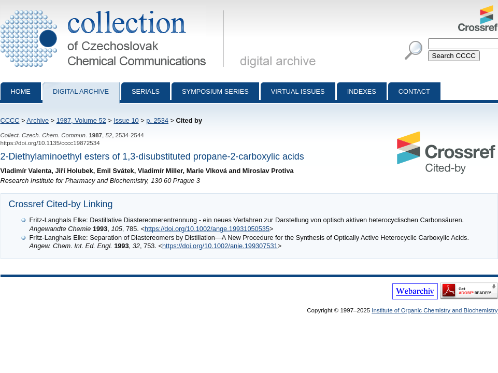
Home (21, 91)
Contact (414, 91)
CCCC (10, 120)
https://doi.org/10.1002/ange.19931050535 (207, 229)
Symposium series (215, 91)
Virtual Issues (298, 91)
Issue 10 (125, 120)
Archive (37, 120)
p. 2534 (157, 120)
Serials (146, 91)
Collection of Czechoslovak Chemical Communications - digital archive (114, 9)
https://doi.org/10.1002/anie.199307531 (220, 246)
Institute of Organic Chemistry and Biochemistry (434, 310)
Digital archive (81, 91)
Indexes (361, 91)
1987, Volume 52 (81, 120)
